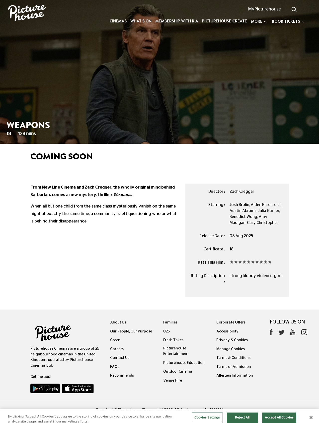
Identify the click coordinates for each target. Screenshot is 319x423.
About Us (118, 322)
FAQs (114, 367)
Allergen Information (234, 375)
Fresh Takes (173, 340)
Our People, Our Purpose (131, 331)
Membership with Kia (176, 21)
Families (170, 322)
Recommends (122, 375)
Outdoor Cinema (177, 371)
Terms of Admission (233, 367)
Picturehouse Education (184, 363)
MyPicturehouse (264, 9)
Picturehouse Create (224, 21)
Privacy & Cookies (232, 340)
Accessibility (227, 331)
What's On (141, 21)
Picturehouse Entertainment (176, 351)
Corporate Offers (230, 322)
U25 (166, 331)
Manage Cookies (230, 349)
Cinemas (118, 21)
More (259, 21)
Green (115, 340)
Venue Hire (172, 380)
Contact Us (119, 358)
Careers (117, 349)
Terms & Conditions (233, 358)
